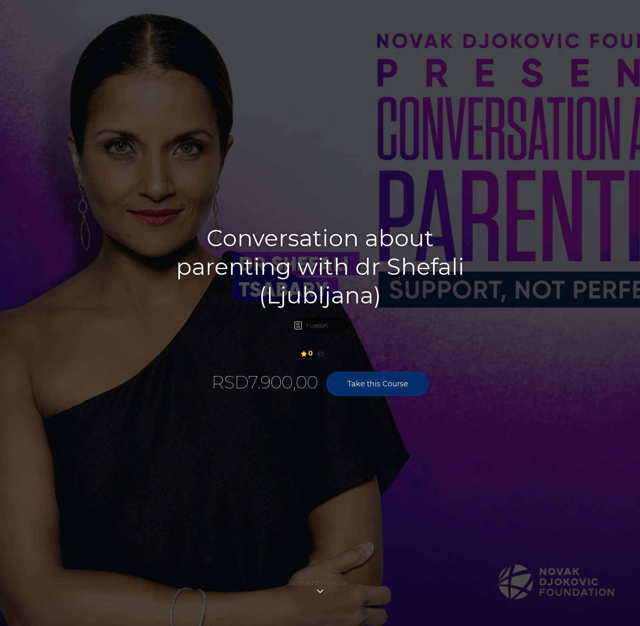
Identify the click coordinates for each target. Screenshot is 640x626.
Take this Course (377, 383)
